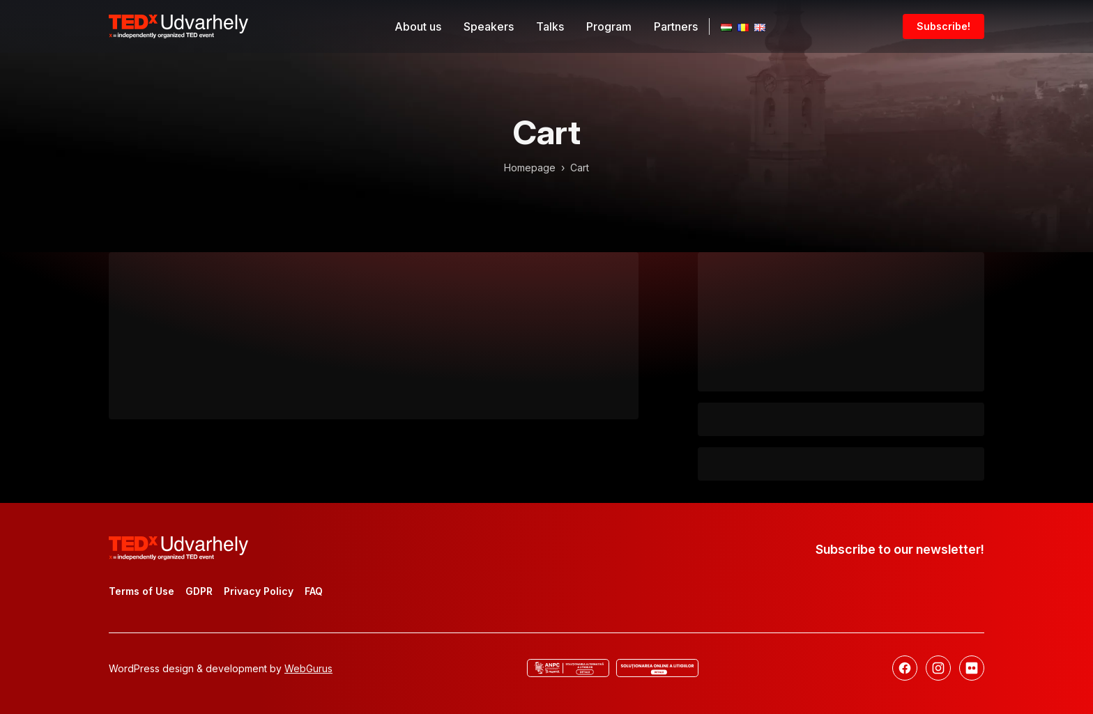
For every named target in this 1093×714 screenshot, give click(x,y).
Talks (550, 26)
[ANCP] (568, 668)
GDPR (199, 591)
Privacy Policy (258, 591)
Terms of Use (141, 591)
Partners (676, 26)
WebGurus (308, 668)
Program (609, 26)
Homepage (530, 167)
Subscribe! (943, 26)
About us (418, 26)
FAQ (314, 591)
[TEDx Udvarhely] (178, 25)
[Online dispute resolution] (657, 668)
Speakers (489, 26)
